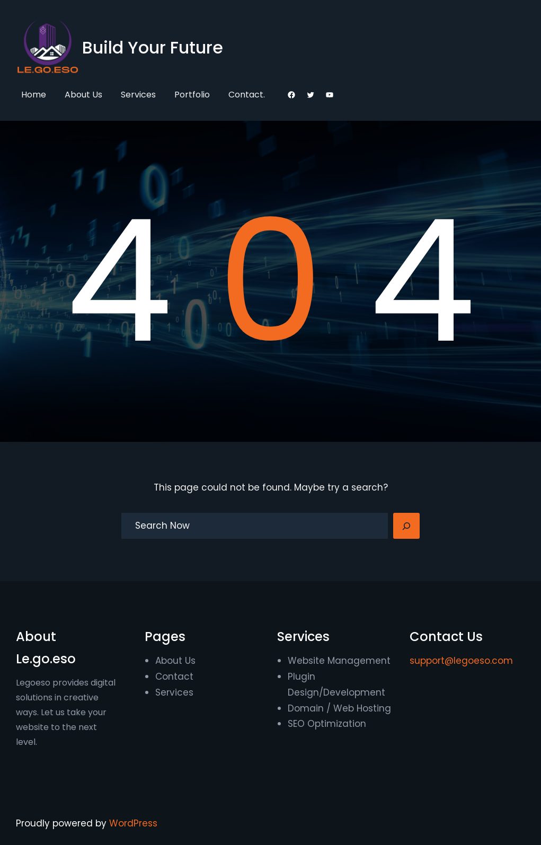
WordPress (133, 823)
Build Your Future (152, 47)
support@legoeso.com (461, 660)
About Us (175, 660)
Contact (174, 676)
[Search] (406, 526)
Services (174, 692)
